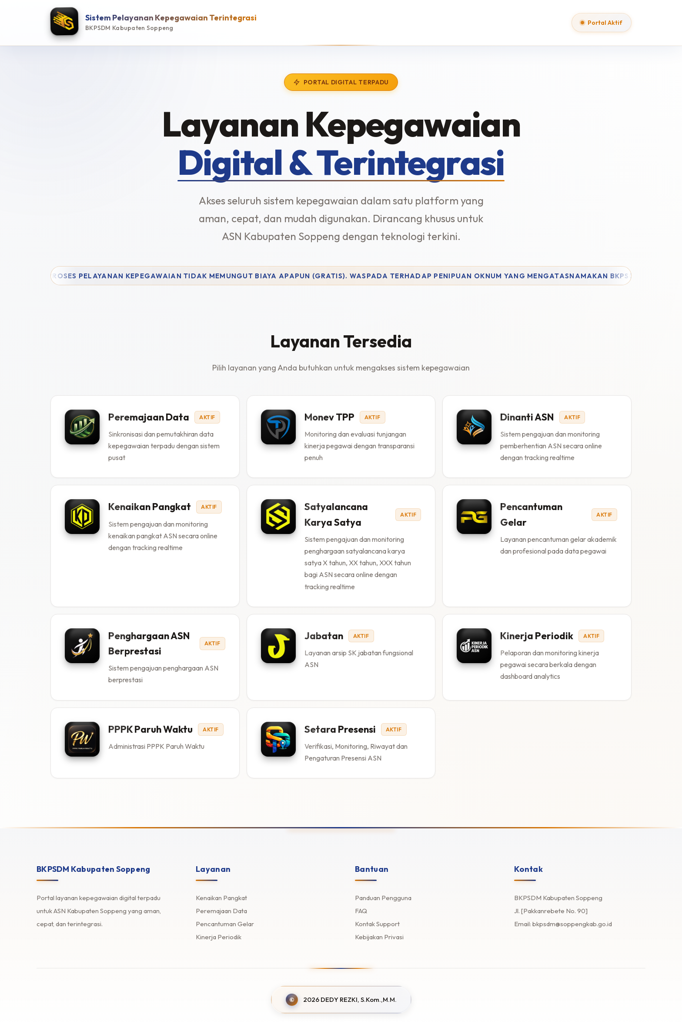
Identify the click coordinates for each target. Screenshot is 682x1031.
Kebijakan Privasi (379, 937)
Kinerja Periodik (218, 937)
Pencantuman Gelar (225, 924)
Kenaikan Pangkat (221, 898)
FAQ (361, 911)
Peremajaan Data (221, 911)
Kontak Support (377, 924)
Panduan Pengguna (383, 898)
